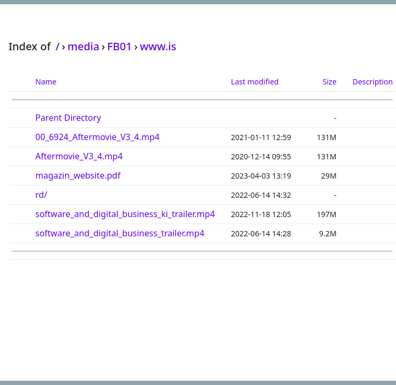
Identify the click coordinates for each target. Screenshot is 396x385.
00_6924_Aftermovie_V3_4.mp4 (97, 137)
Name (45, 81)
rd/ (41, 195)
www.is (158, 46)
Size (330, 81)
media (83, 46)
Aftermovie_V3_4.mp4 (79, 156)
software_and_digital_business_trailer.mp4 (119, 233)
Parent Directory (68, 118)
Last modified (255, 81)
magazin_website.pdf (77, 175)
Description (373, 81)
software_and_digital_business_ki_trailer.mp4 (125, 214)
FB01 (119, 46)
